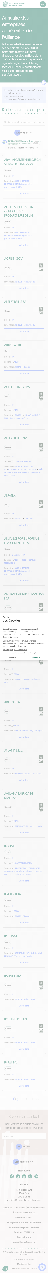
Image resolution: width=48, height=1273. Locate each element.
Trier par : (12, 147)
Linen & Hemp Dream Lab (24, 1242)
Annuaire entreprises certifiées (24, 1227)
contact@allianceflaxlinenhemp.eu (24, 1200)
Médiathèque (24, 1237)
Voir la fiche (24, 193)
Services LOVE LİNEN (24, 1232)
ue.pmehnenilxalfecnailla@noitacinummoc (22, 99)
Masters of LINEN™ (24, 1217)
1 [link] (15, 1099)
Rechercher (22, 132)
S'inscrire (22, 1146)
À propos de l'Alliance (24, 1212)
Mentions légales (24, 1264)
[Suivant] (37, 1099)
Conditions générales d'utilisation (24, 1268)
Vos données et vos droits (24, 1259)
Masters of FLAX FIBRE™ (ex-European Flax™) (24, 1207)
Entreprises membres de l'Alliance (24, 1222)
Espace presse (22, 1161)
